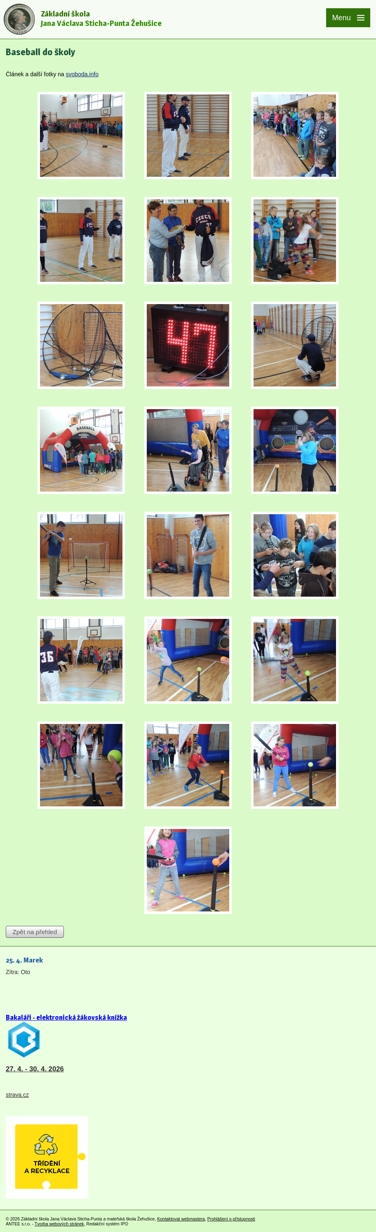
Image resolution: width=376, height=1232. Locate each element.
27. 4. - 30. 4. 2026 (35, 1069)
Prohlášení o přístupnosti (231, 1218)
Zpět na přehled (34, 931)
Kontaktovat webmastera (181, 1218)
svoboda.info (82, 74)
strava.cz (17, 1094)
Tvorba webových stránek (59, 1223)
